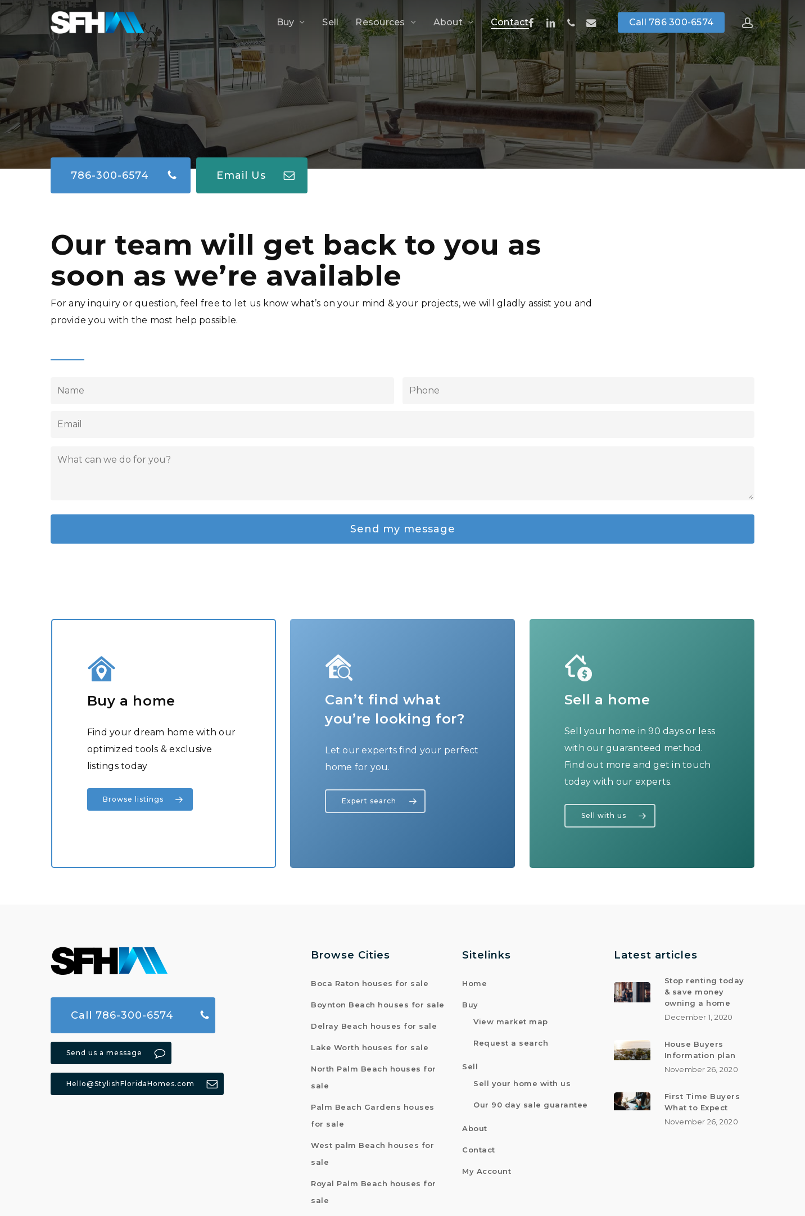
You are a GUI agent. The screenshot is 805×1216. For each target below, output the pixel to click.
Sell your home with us (522, 1080)
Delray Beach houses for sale (374, 1023)
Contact (478, 1146)
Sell (470, 1063)
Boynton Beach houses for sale (378, 1001)
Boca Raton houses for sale (369, 980)
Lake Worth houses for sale (369, 1044)
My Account (486, 1168)
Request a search (510, 1040)
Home (474, 980)
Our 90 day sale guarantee (530, 1101)
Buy (470, 1001)
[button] (121, 159)
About (474, 1125)
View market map (510, 1018)
